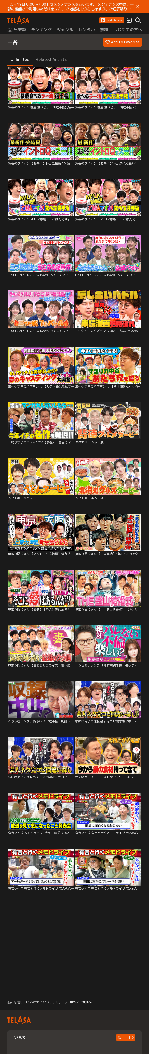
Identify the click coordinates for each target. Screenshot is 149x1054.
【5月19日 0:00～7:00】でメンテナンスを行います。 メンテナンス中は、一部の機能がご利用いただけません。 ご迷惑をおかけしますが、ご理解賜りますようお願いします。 (70, 6)
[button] (111, 20)
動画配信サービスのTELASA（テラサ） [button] (34, 1002)
